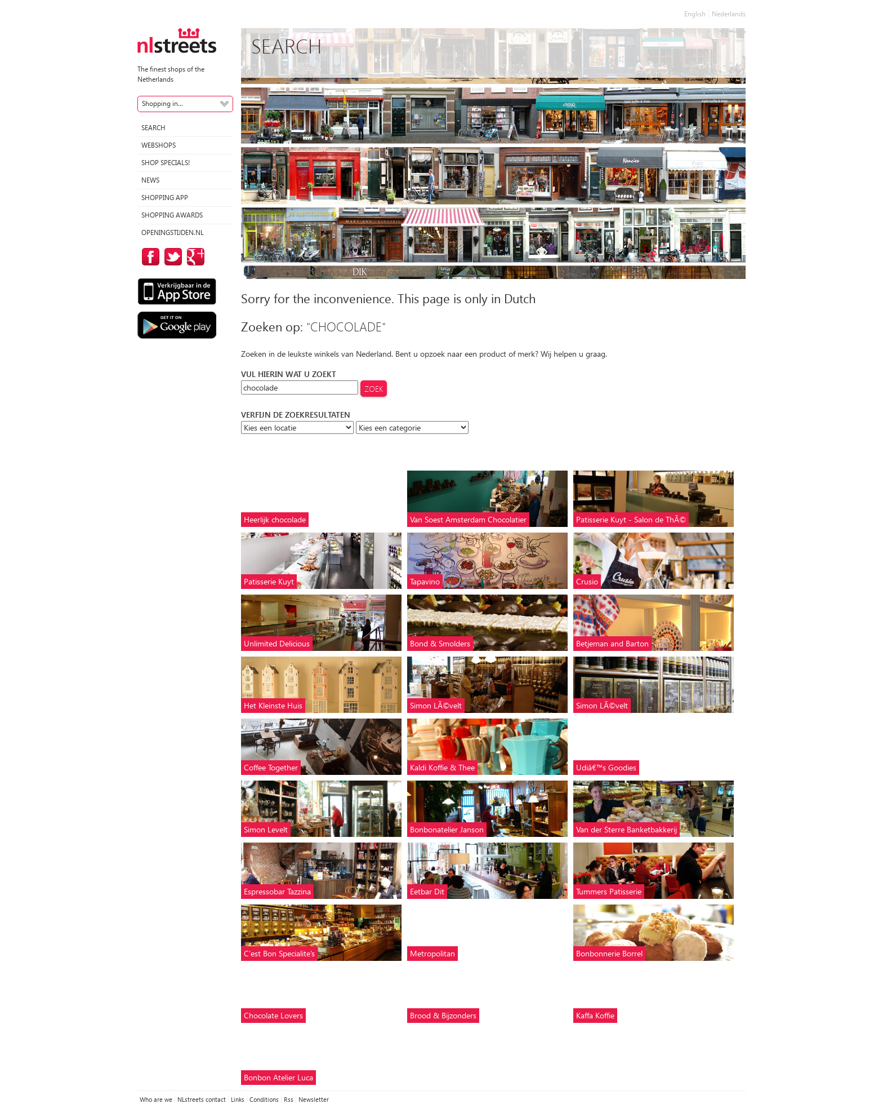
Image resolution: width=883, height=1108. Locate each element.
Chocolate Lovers (273, 1015)
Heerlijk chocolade (275, 519)
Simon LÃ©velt (436, 705)
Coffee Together (271, 767)
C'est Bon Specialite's (279, 953)
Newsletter (313, 1099)
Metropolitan (432, 953)
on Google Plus (193, 256)
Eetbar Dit (427, 891)
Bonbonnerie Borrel (609, 953)
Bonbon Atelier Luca (278, 1077)
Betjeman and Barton (612, 643)
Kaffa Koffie (595, 1015)
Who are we (156, 1099)
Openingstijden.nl (172, 232)
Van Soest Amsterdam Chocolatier (468, 519)
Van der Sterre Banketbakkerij (626, 829)
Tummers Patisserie (608, 891)
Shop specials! (165, 162)
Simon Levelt (266, 829)
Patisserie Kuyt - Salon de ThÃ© (631, 519)
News (150, 180)
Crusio (587, 581)
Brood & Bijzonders (443, 1015)
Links (237, 1099)
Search (153, 127)
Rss (288, 1099)
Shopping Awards (172, 215)
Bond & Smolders (440, 643)
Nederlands (729, 14)
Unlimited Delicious (277, 643)
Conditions (264, 1099)
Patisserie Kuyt (269, 581)
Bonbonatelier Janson (447, 829)
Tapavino (425, 581)
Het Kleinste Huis (273, 705)
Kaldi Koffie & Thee (442, 767)
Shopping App (164, 197)
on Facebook (148, 256)
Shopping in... (162, 103)
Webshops (158, 145)
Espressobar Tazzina (277, 891)
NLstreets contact (201, 1099)
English (695, 14)
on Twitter (171, 256)
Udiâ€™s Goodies (606, 767)
